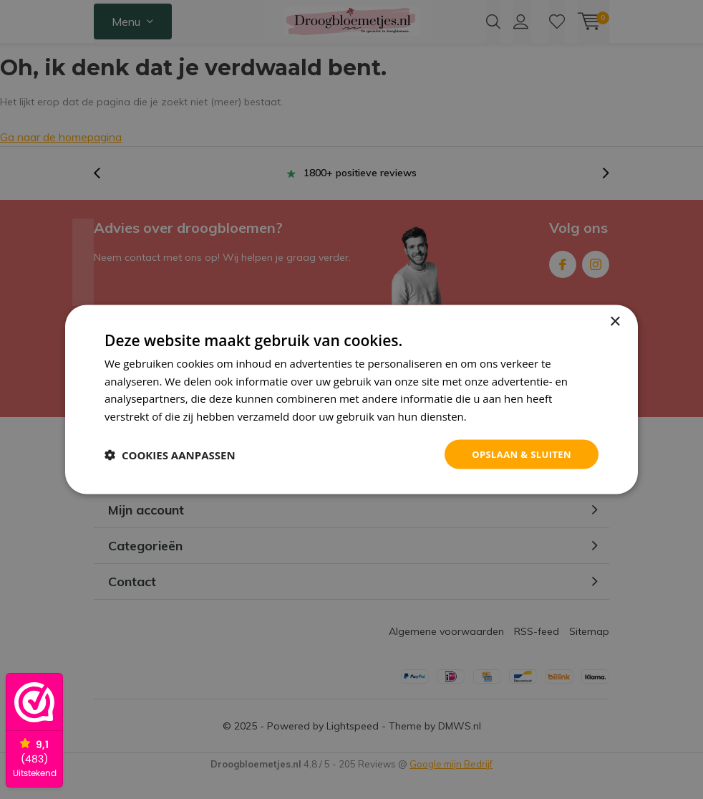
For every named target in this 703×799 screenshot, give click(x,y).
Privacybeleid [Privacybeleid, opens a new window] (502, 415)
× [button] (614, 320)
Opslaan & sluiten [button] (518, 454)
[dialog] (351, 399)
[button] (170, 454)
